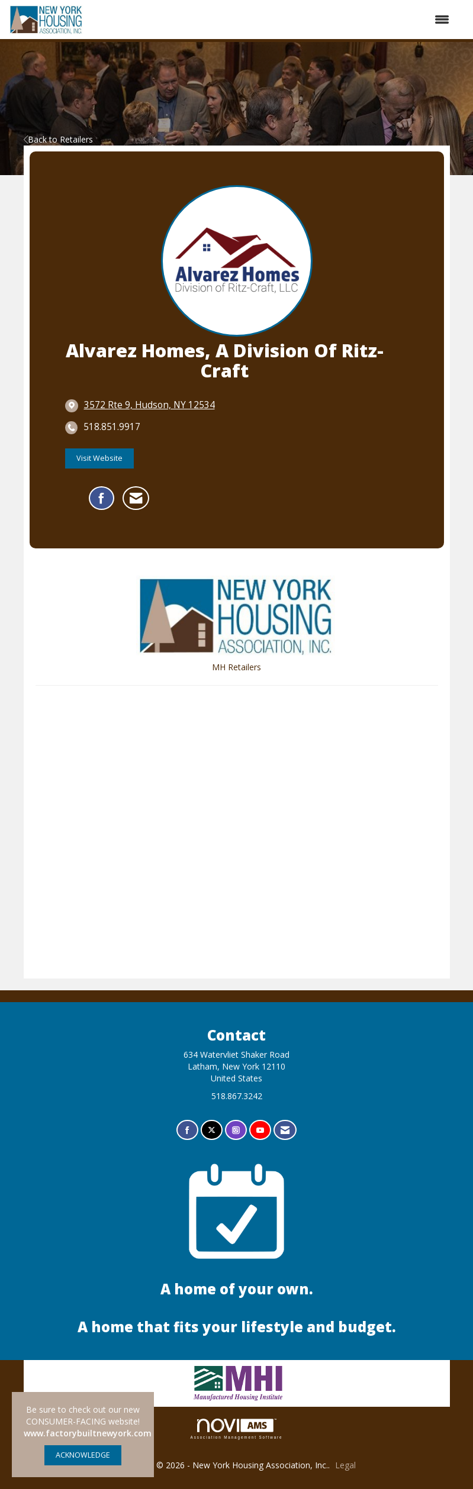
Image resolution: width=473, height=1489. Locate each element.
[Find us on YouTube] (260, 1130)
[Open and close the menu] (273, 19)
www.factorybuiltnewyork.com (88, 1433)
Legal (345, 1465)
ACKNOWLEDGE (83, 1455)
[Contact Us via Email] (285, 1130)
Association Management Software (237, 1429)
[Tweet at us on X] (212, 1130)
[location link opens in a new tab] (149, 405)
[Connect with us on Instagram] (236, 1130)
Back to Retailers (58, 139)
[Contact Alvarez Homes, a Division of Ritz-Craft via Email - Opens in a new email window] (136, 498)
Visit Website (99, 458)
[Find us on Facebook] (187, 1130)
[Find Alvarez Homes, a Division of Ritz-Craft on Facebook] (101, 498)
